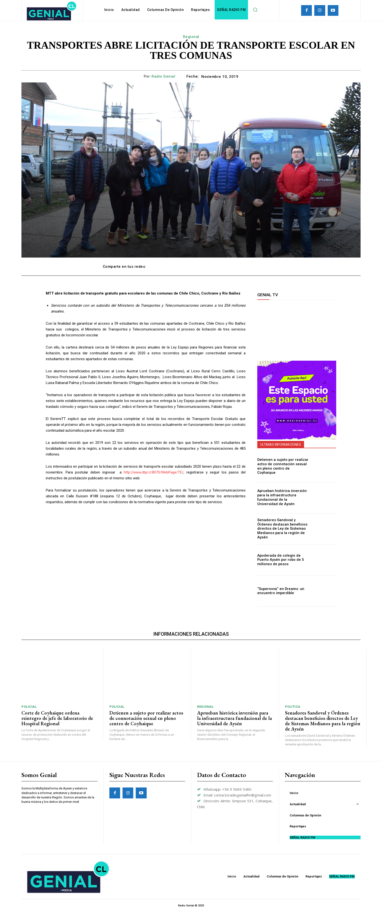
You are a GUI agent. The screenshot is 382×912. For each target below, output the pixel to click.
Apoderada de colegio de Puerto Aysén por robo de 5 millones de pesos (279, 560)
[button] (255, 9)
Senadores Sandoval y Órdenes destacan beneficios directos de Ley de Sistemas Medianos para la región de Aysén (282, 529)
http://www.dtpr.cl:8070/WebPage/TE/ (153, 472)
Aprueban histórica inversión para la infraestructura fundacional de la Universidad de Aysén (281, 497)
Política (292, 706)
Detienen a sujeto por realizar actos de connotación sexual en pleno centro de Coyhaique (282, 466)
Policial (29, 706)
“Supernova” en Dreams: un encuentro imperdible (279, 591)
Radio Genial (163, 76)
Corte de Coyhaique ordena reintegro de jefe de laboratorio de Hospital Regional (57, 718)
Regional (191, 37)
